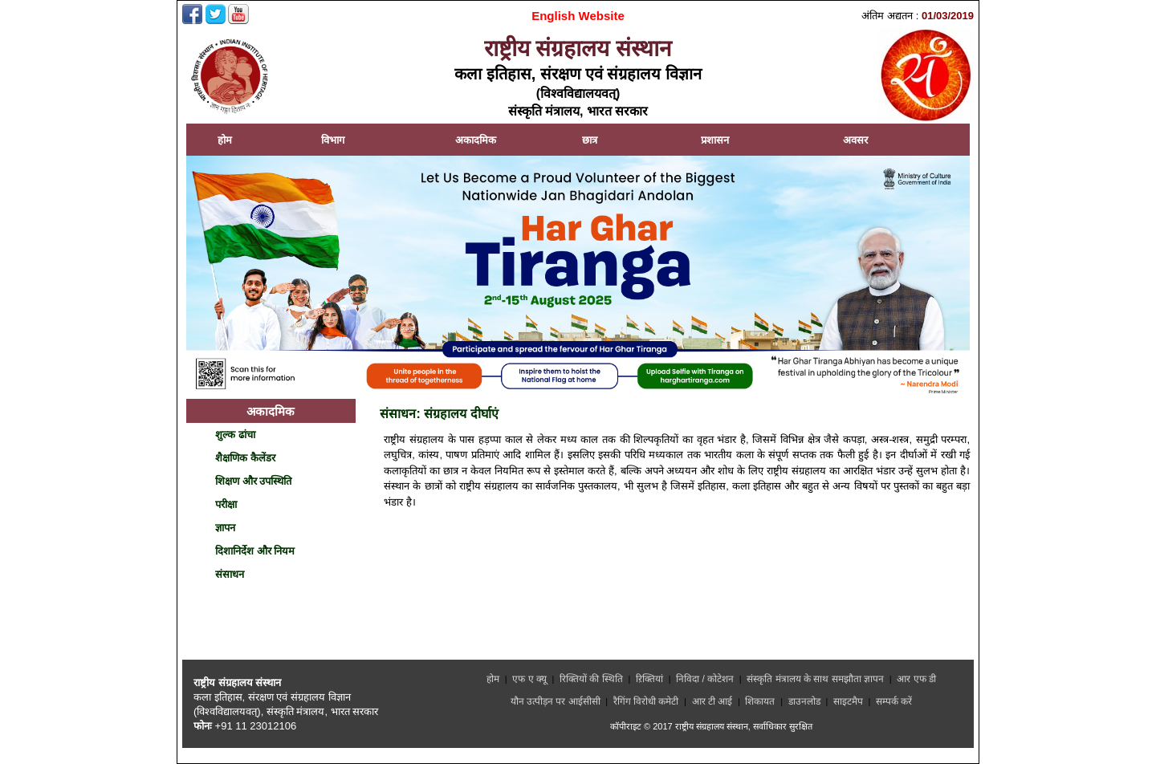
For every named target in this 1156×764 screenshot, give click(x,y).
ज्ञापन (225, 528)
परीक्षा (226, 504)
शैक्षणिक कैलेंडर (245, 458)
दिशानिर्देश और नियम (255, 551)
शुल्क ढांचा (235, 435)
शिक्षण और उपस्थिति (253, 481)
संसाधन (229, 574)
